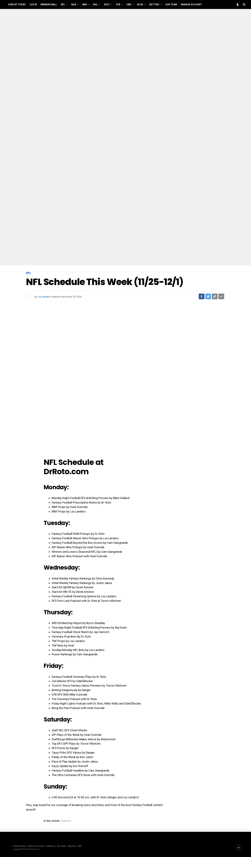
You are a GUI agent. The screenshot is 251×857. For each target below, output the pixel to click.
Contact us (50, 846)
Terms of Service (35, 846)
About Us (72, 846)
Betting (154, 4)
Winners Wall (49, 4)
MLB (73, 4)
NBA (84, 4)
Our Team (171, 4)
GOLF (107, 4)
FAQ (80, 846)
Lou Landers (44, 296)
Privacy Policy (19, 846)
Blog (140, 4)
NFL (63, 4)
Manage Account (191, 4)
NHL (95, 4)
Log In (33, 4)
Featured (66, 821)
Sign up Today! (17, 4)
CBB (128, 4)
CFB (118, 4)
